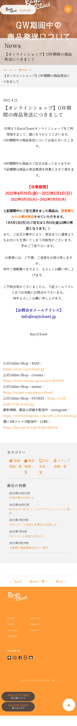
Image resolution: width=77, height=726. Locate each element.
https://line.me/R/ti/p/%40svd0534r (30, 427)
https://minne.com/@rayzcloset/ (28, 392)
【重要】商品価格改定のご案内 (28, 548)
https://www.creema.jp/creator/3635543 (33, 380)
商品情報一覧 (29, 466)
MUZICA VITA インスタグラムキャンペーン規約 (39, 511)
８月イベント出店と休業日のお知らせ (33, 524)
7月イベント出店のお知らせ (26, 536)
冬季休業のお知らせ (21, 498)
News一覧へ (39, 581)
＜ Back (16, 581)
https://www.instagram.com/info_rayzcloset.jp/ (40, 415)
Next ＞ (61, 581)
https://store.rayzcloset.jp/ (24, 369)
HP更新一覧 (44, 466)
